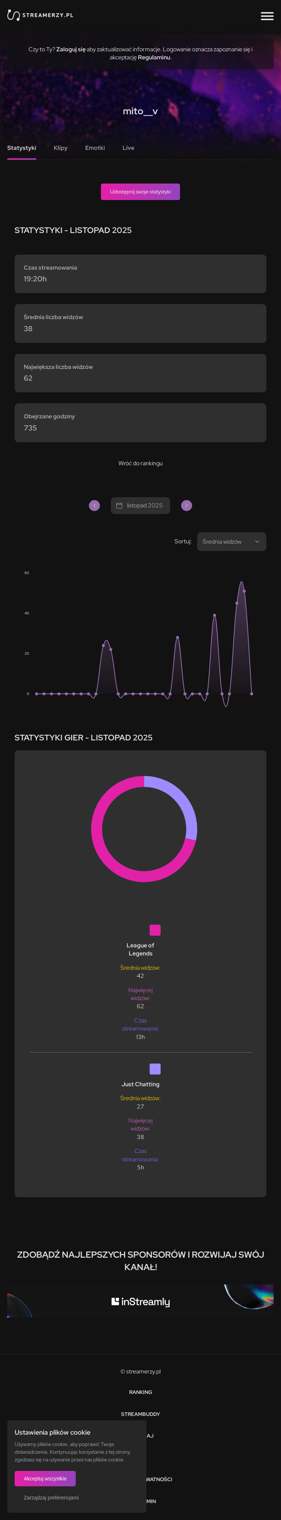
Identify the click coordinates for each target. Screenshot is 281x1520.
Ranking (140, 1392)
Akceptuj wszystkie (45, 1479)
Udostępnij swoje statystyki (140, 191)
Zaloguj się (71, 49)
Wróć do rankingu (141, 463)
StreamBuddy (140, 1414)
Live (128, 148)
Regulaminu (154, 57)
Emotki (95, 148)
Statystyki (21, 148)
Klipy (61, 148)
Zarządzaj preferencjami (51, 1498)
